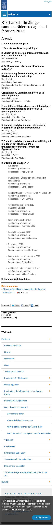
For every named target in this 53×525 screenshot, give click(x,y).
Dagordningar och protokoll (16, 407)
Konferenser (9, 446)
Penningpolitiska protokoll (15, 401)
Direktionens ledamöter (14, 466)
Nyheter (7, 352)
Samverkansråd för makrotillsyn (18, 459)
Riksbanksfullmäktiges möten (20, 420)
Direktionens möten (15, 414)
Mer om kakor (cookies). (21, 510)
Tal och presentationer (14, 372)
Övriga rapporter (11, 385)
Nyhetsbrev (9, 359)
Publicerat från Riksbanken (16, 378)
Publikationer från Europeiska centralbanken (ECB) (23, 392)
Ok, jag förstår (41, 518)
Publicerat (5, 339)
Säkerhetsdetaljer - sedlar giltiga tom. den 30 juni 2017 (25, 473)
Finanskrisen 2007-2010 (14, 453)
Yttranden (8, 440)
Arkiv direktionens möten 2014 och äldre (24, 427)
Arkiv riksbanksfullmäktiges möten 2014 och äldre (28, 433)
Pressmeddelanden (12, 345)
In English (48, 1)
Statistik (4, 482)
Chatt (6, 365)
